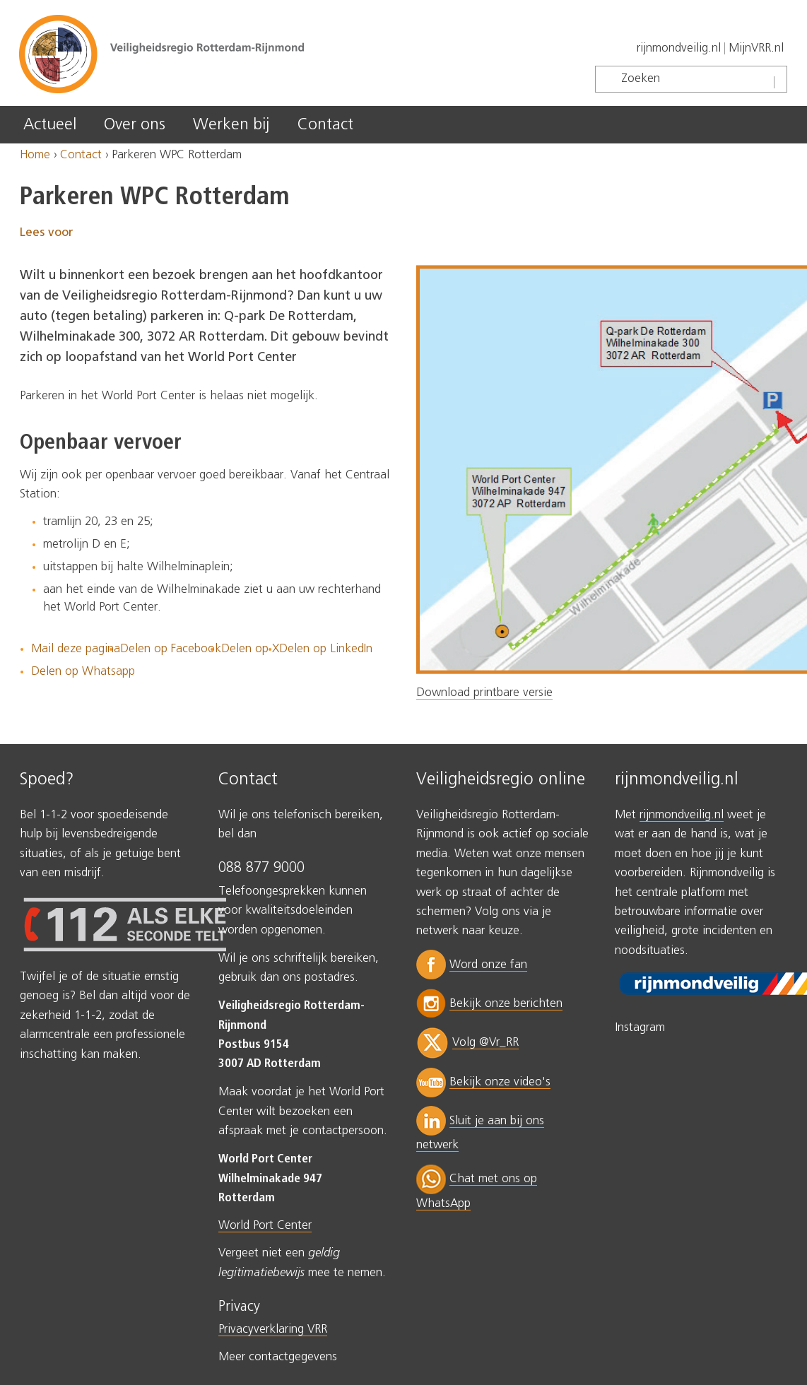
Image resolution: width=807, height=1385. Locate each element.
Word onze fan (488, 965)
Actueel (49, 125)
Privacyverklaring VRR (272, 1330)
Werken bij (231, 125)
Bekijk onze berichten (505, 1004)
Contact (325, 125)
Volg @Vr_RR (485, 1043)
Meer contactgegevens (277, 1357)
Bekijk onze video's (499, 1082)
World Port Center (265, 1226)
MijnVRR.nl (756, 48)
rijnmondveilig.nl (679, 48)
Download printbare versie (484, 693)
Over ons (134, 125)
